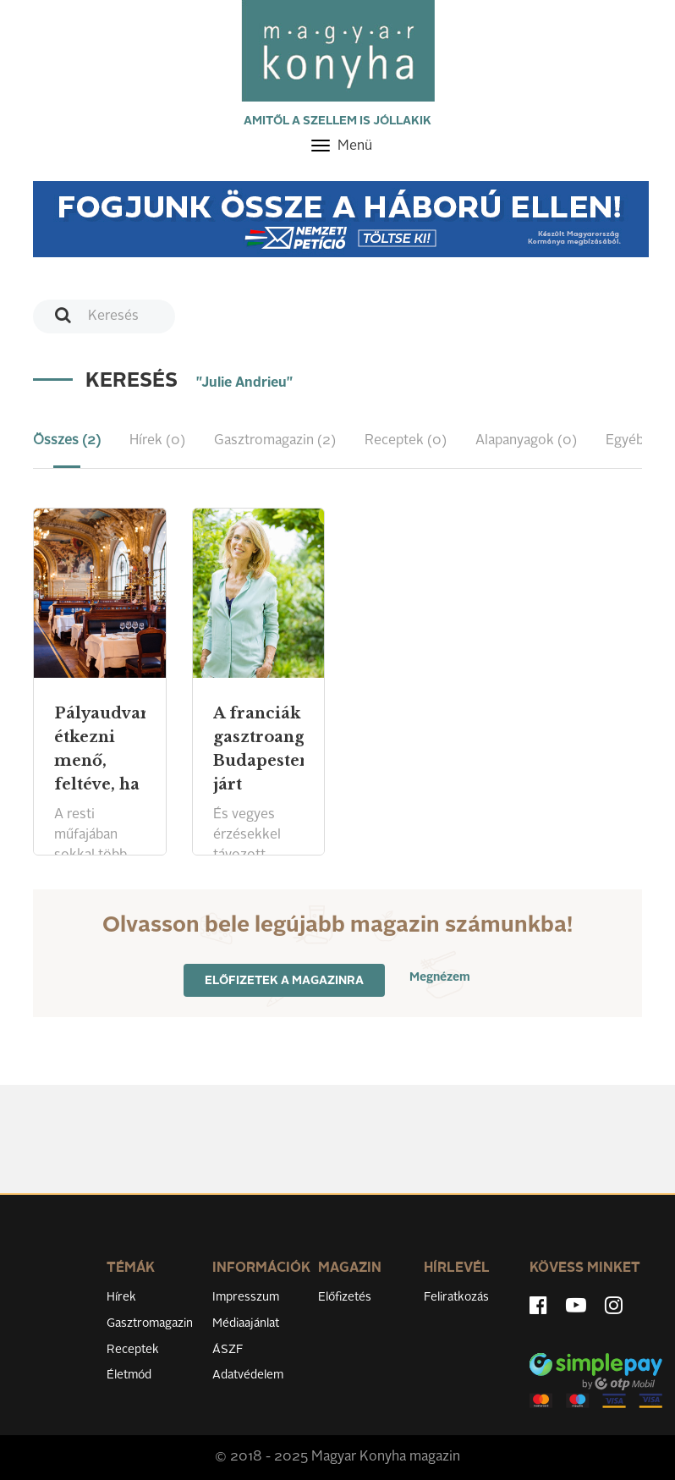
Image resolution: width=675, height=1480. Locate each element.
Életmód (129, 1375)
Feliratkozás (456, 1297)
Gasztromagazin (150, 1323)
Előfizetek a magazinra (284, 981)
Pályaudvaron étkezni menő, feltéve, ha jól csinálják (99, 772)
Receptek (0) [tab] (406, 441)
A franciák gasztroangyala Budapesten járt (259, 749)
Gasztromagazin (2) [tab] (275, 441)
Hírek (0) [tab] (157, 441)
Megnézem (439, 977)
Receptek (133, 1350)
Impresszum (245, 1297)
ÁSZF (228, 1350)
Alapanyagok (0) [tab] (526, 441)
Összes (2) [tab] (67, 441)
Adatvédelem (247, 1375)
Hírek (121, 1297)
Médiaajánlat (245, 1323)
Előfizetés (344, 1297)
